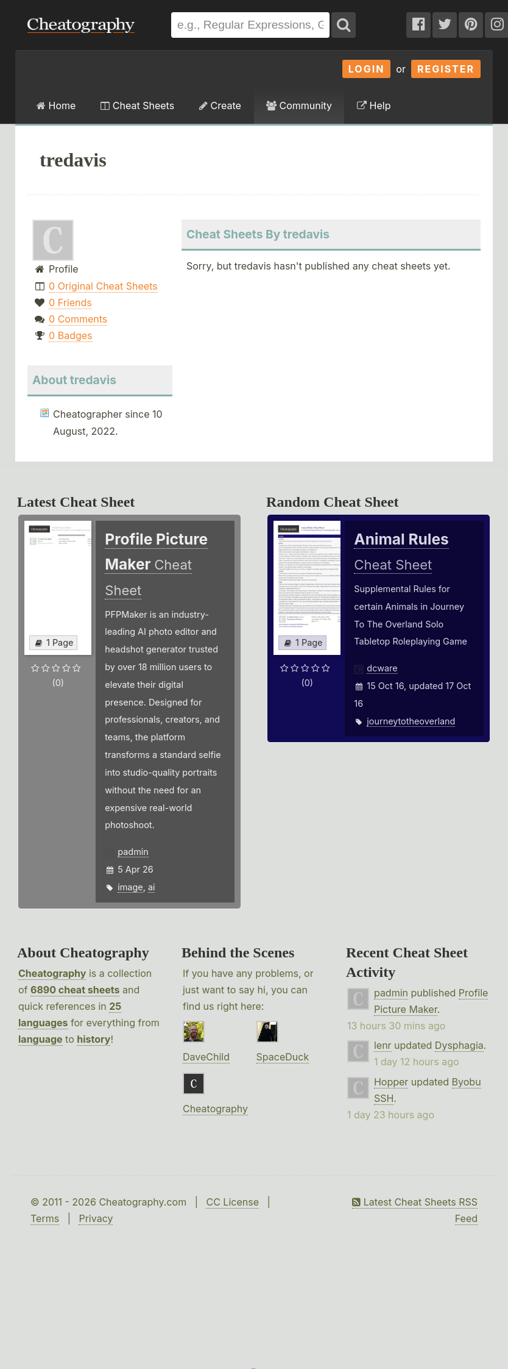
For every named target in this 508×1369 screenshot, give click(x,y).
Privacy (96, 1218)
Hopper (391, 1082)
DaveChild (206, 1057)
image (130, 887)
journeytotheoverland (411, 721)
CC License (232, 1202)
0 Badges (70, 335)
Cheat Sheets (137, 105)
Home (56, 105)
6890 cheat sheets (74, 990)
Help (373, 105)
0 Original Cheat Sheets (103, 286)
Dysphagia (459, 1045)
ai (151, 887)
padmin (133, 851)
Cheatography (52, 973)
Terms (44, 1218)
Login (366, 69)
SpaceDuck (282, 1057)
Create (220, 105)
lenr (383, 1045)
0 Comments (78, 319)
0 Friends (70, 302)
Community (299, 105)
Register (445, 69)
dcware (382, 668)
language (40, 1039)
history (93, 1039)
